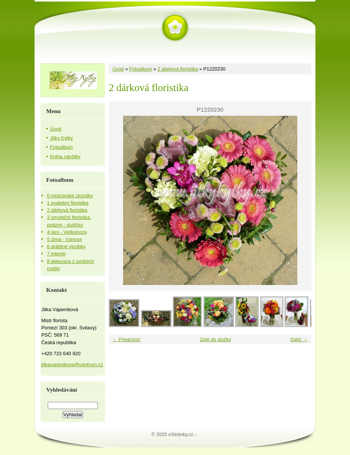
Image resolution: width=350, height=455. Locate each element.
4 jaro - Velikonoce (67, 232)
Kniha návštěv (65, 156)
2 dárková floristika (178, 69)
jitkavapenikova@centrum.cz (72, 364)
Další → (299, 339)
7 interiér (56, 254)
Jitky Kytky (61, 138)
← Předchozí (126, 339)
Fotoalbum (140, 69)
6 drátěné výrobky (66, 246)
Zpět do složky (215, 339)
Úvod (118, 69)
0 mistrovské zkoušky (70, 195)
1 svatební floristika (68, 203)
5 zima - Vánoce (64, 239)
